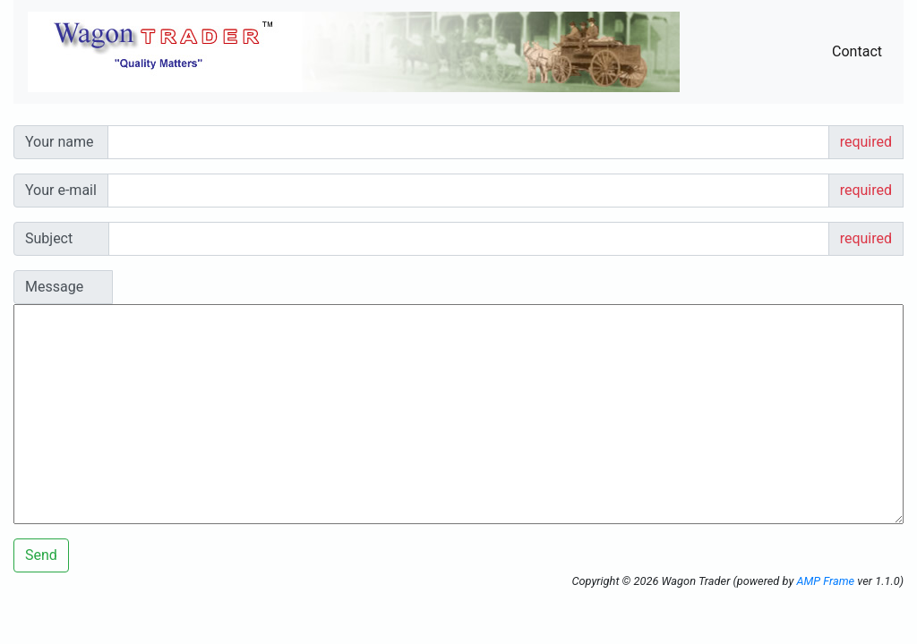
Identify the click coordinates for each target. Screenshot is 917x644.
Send (41, 555)
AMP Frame (825, 581)
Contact (857, 51)
